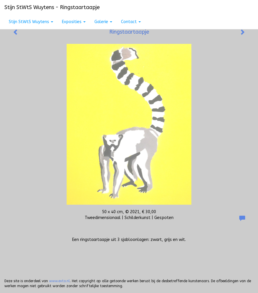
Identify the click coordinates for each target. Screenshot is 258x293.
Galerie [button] (103, 21)
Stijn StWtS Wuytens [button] (31, 21)
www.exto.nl (59, 281)
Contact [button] (131, 21)
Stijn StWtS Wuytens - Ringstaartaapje (52, 7)
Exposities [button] (74, 21)
